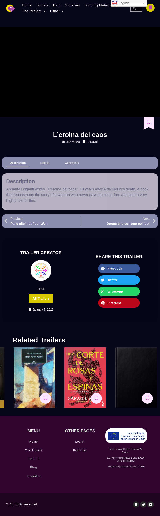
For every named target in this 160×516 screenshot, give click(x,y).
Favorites (34, 476)
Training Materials (99, 5)
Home (27, 5)
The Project (34, 11)
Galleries (72, 5)
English (120, 3)
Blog (56, 5)
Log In (80, 441)
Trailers (42, 5)
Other (57, 11)
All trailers (41, 298)
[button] (119, 268)
